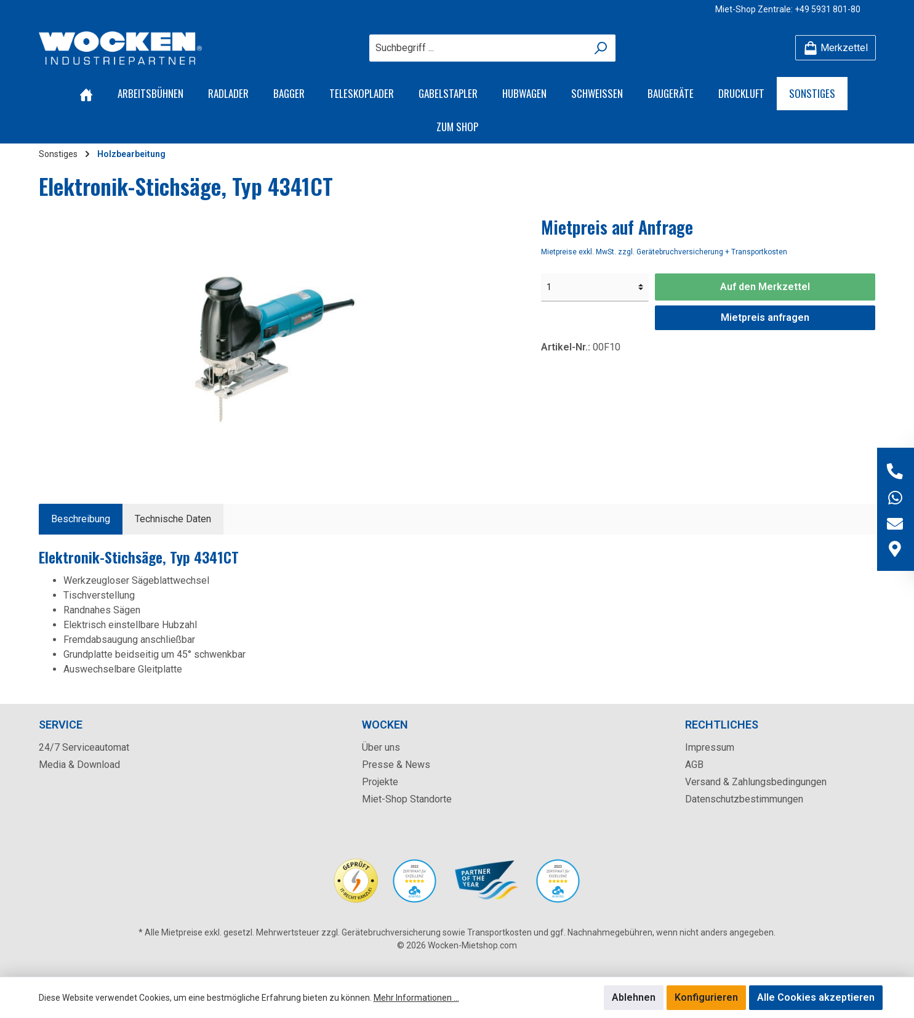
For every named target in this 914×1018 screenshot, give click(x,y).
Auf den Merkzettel (765, 287)
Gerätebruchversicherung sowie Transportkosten (437, 932)
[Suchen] (601, 48)
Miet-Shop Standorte (407, 799)
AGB (694, 764)
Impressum (709, 747)
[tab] (80, 519)
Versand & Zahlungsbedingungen (756, 782)
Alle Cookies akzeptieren (816, 997)
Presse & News (396, 764)
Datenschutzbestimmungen (744, 799)
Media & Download (79, 764)
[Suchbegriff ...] (478, 48)
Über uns (381, 747)
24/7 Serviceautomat (84, 747)
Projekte (380, 782)
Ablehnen (633, 997)
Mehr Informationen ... (416, 998)
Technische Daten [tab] (173, 519)
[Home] (86, 93)
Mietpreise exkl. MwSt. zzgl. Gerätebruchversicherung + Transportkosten (664, 252)
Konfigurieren (706, 997)
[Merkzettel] (835, 47)
